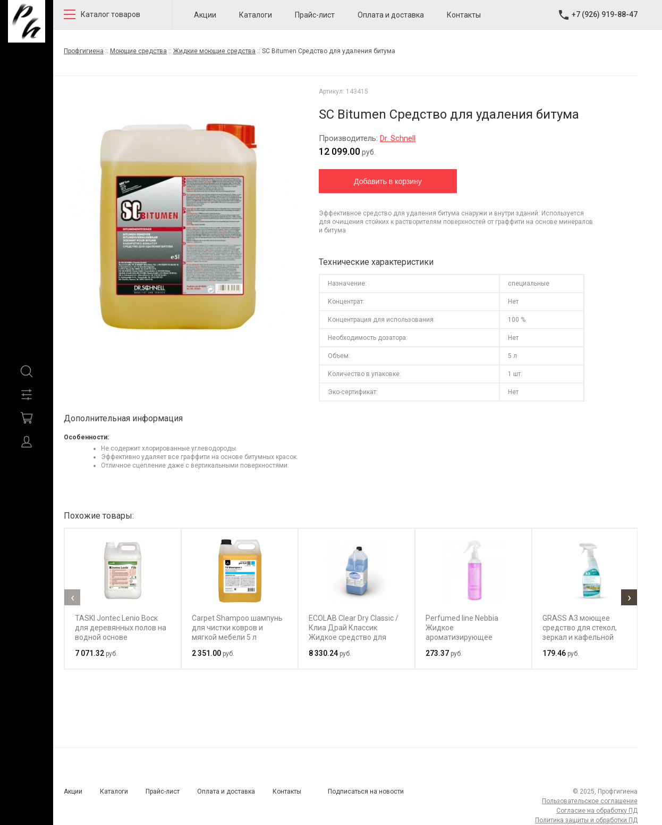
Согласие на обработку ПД (597, 810)
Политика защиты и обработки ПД (586, 820)
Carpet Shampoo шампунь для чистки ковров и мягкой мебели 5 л (237, 627)
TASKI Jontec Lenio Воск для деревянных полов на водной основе (120, 627)
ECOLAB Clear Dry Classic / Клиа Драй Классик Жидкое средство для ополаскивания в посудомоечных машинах (353, 637)
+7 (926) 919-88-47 (605, 14)
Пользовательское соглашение (590, 801)
